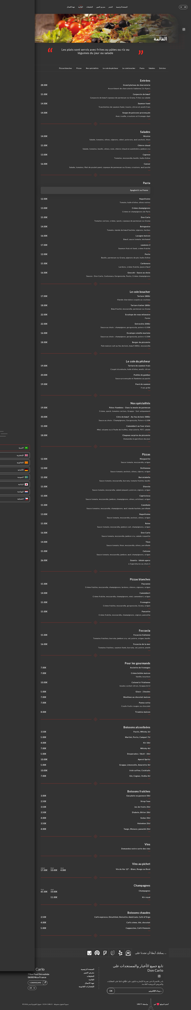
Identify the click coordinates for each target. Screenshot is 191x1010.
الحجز (111, 7)
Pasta (142, 68)
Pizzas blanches (65, 68)
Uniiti (139, 1004)
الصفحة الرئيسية (122, 7)
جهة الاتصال (71, 7)
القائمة (80, 7)
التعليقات (89, 7)
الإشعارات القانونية (86, 986)
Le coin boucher (128, 68)
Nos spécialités (92, 68)
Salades (152, 68)
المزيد (28, 68)
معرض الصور (100, 7)
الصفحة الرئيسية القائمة (158, 35)
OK (110, 991)
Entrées (162, 68)
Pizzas (79, 68)
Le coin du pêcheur (110, 68)
